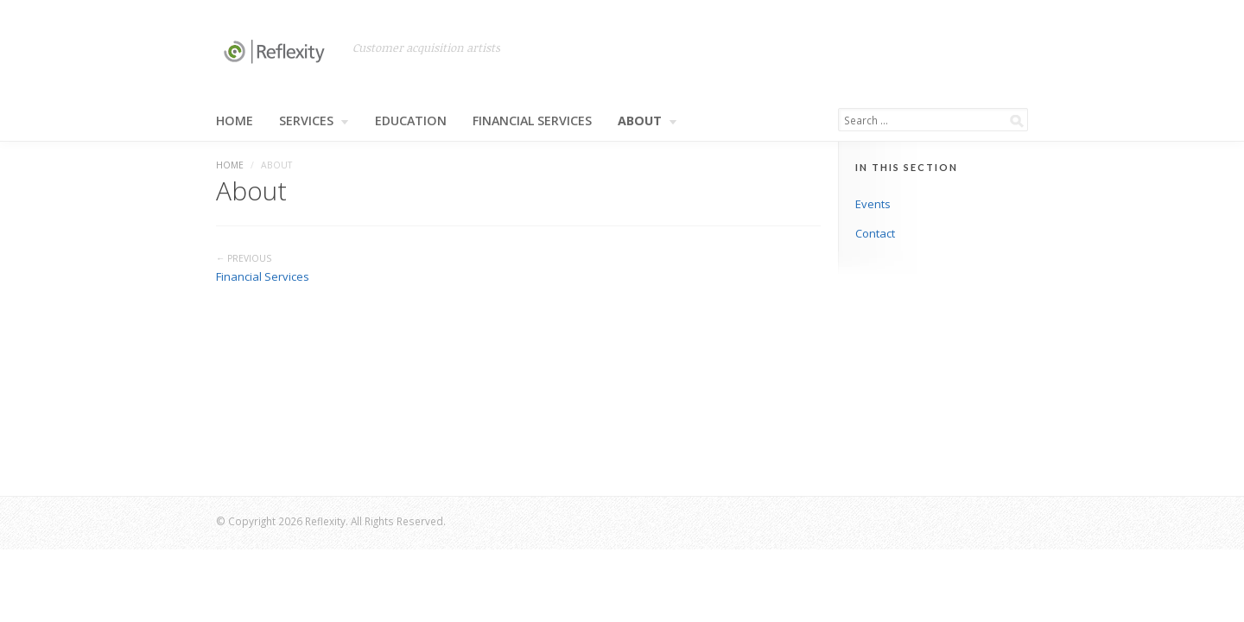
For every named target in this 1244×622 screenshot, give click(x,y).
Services (314, 121)
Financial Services (532, 121)
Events (873, 204)
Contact (875, 233)
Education (411, 121)
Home (234, 121)
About (647, 121)
